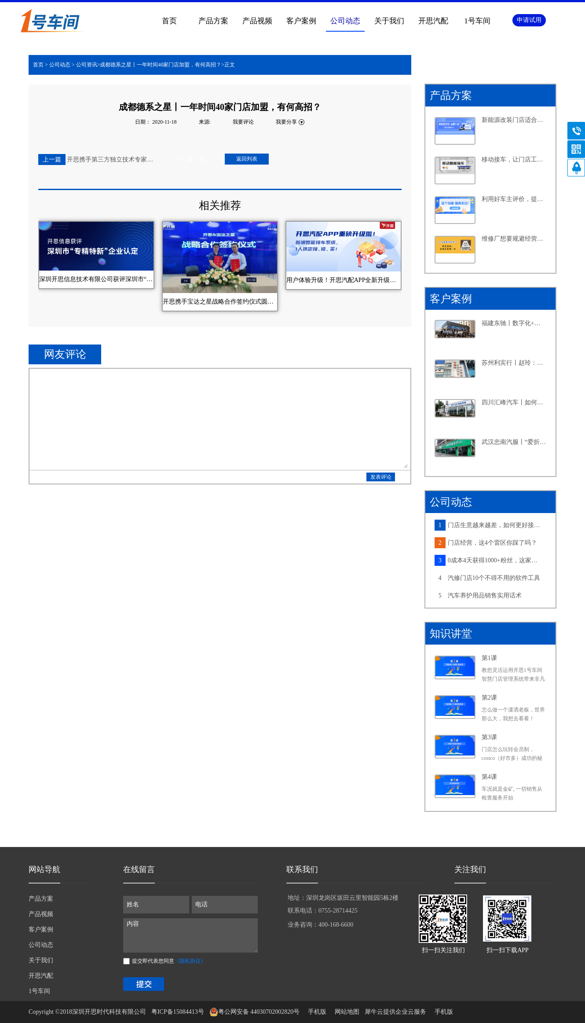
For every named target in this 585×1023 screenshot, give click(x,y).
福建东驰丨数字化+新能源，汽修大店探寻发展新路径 (514, 323)
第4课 (489, 777)
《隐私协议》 (190, 961)
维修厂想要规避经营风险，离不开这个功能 (514, 238)
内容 (190, 935)
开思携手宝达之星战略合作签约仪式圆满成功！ (220, 301)
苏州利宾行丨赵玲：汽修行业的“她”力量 (514, 362)
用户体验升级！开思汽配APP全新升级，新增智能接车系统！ (343, 280)
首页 (169, 21)
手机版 (315, 1011)
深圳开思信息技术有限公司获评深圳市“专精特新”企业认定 (96, 279)
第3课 (489, 737)
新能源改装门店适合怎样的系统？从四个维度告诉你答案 (514, 120)
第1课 (489, 658)
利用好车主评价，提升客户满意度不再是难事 (514, 199)
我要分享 (286, 122)
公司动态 (59, 65)
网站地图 (345, 1011)
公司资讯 (86, 65)
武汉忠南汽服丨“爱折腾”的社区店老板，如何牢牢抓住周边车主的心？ (514, 442)
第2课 (489, 697)
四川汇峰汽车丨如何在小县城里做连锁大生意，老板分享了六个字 (514, 402)
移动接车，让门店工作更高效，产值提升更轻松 (514, 159)
